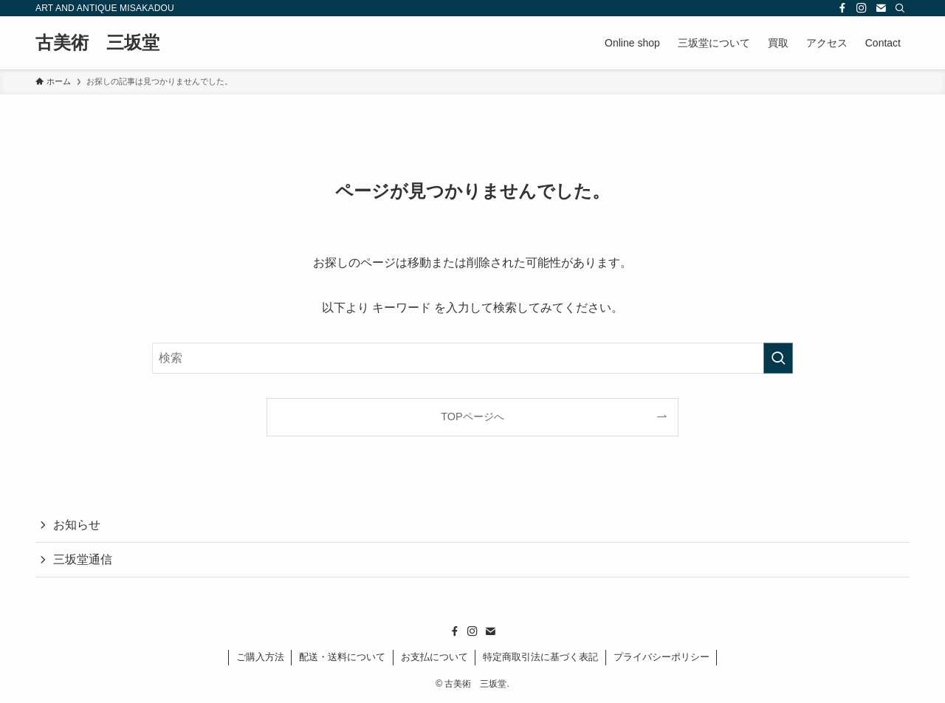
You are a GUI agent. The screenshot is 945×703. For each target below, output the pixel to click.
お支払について (434, 656)
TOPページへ (472, 416)
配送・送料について (342, 656)
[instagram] (861, 8)
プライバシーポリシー (661, 656)
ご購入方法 (260, 656)
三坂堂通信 (82, 559)
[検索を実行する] (778, 358)
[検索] (900, 8)
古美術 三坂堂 (97, 43)
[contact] (880, 8)
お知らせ (76, 524)
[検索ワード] (472, 358)
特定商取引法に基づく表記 (540, 656)
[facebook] (842, 8)
